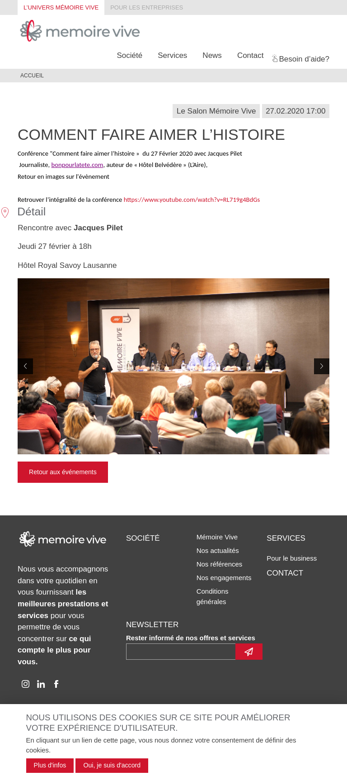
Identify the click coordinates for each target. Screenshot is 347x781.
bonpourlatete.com (77, 165)
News (212, 55)
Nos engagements (224, 577)
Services (172, 55)
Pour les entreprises (146, 7)
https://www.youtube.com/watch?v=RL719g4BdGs (192, 199)
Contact (250, 55)
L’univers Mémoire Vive (60, 7)
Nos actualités (218, 550)
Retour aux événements (63, 472)
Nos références (220, 564)
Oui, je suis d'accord (112, 765)
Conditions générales (213, 596)
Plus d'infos (50, 765)
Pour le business (292, 558)
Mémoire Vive (217, 537)
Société (129, 55)
